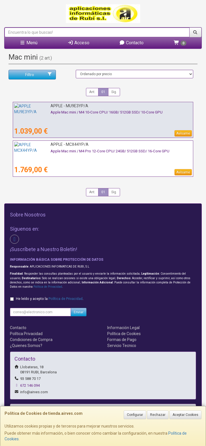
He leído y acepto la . (49, 298)
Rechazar (157, 415)
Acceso (78, 42)
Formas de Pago (121, 339)
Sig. (114, 92)
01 (103, 92)
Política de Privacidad (47, 286)
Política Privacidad (26, 333)
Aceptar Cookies (185, 415)
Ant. (92, 92)
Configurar (135, 415)
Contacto (131, 42)
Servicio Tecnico (121, 345)
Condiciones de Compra (31, 339)
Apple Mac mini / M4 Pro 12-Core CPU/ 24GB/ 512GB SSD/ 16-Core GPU (73, 151)
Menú (28, 42)
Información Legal (123, 327)
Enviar (78, 312)
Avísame (183, 133)
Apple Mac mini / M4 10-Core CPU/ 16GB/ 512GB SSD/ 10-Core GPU (70, 112)
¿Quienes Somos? (26, 345)
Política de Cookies (124, 333)
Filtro (38, 74)
